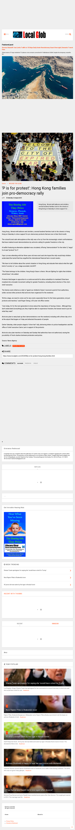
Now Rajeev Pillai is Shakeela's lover (21, 710)
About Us (40, 814)
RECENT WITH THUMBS (13, 594)
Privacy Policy (10, 821)
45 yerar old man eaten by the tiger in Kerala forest (27, 736)
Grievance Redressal (12, 823)
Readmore (26, 690)
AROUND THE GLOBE (15, 183)
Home (4, 183)
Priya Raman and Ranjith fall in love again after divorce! (29, 790)
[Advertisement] (37, 15)
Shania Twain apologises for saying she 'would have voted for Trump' (35, 683)
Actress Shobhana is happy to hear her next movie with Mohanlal (33, 763)
